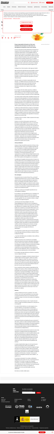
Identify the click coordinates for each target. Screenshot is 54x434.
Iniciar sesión (35, 2)
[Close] (52, 432)
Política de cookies (16, 18)
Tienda (2, 9)
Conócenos (51, 9)
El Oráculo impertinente (5, 401)
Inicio (4, 6)
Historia (15, 400)
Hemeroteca (30, 6)
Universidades (44, 6)
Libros (15, 401)
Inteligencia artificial (18, 399)
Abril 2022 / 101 (17, 37)
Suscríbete (49, 2)
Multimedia (51, 6)
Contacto (42, 2)
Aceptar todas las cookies (26, 29)
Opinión (8, 6)
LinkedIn (44, 400)
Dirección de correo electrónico (27, 391)
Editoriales (3, 400)
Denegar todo (26, 25)
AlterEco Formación (22, 6)
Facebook (44, 399)
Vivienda (29, 400)
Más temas (37, 6)
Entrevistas (14, 6)
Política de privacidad (8, 18)
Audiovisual (3, 399)
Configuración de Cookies (26, 22)
